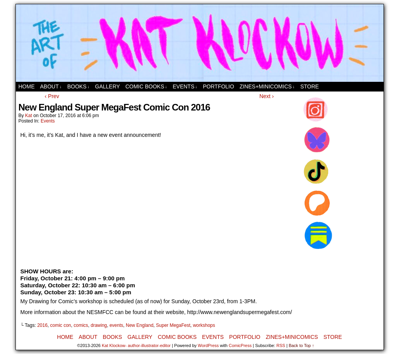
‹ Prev (52, 96)
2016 (42, 325)
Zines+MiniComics (267, 87)
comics (81, 325)
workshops (204, 325)
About (51, 87)
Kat (28, 115)
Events (185, 87)
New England (139, 325)
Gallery (107, 86)
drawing (99, 325)
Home (27, 86)
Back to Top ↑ (301, 345)
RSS (280, 345)
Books (78, 87)
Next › (266, 96)
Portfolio (218, 86)
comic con (60, 325)
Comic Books (146, 87)
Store (309, 86)
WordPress (208, 345)
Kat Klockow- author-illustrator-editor (136, 345)
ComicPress (240, 345)
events (116, 325)
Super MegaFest (173, 325)
